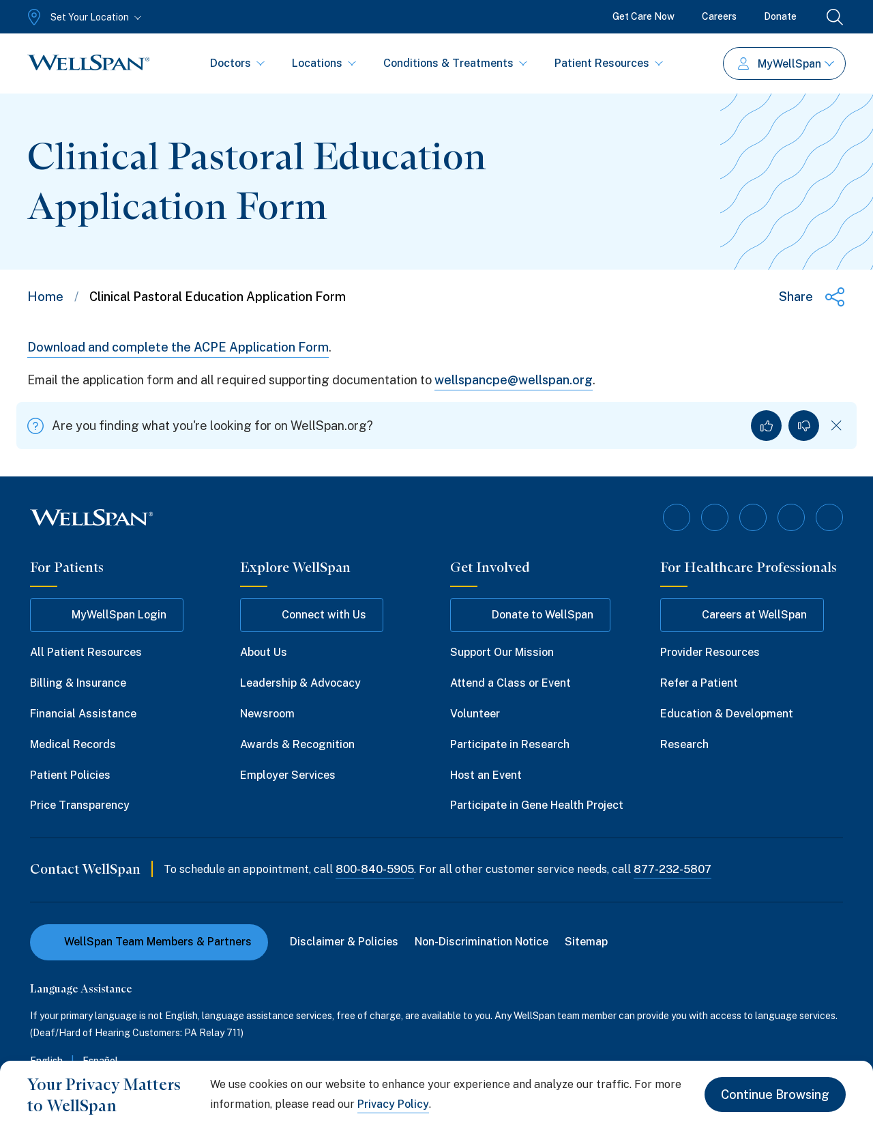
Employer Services (288, 775)
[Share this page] (812, 297)
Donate (780, 16)
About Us (263, 652)
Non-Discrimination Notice (481, 941)
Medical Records (73, 744)
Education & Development (726, 713)
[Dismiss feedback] (836, 425)
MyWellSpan (786, 63)
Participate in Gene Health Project (536, 805)
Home (45, 296)
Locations (324, 63)
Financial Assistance (83, 713)
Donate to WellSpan (530, 615)
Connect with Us (311, 615)
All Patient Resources (86, 652)
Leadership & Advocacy (300, 682)
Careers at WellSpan (742, 615)
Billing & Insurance (78, 682)
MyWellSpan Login (106, 615)
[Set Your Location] (83, 17)
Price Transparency (80, 805)
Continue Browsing (775, 1094)
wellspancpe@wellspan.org (513, 380)
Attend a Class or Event (510, 682)
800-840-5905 (375, 869)
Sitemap (586, 941)
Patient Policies (70, 775)
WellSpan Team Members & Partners (149, 941)
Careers (719, 16)
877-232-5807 (672, 869)
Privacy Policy (393, 1104)
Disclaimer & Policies (344, 941)
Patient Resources (608, 63)
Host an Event (486, 775)
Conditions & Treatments (455, 63)
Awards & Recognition (297, 744)
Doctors (237, 63)
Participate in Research (509, 744)
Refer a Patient (699, 682)
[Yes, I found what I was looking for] (766, 425)
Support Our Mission (502, 652)
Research (684, 744)
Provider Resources (710, 652)
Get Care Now (643, 16)
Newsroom (267, 713)
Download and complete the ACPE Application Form (178, 347)
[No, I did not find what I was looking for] (803, 425)
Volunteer (475, 713)
